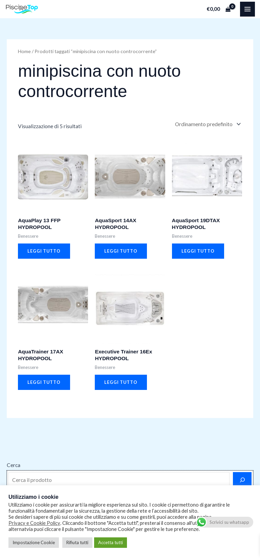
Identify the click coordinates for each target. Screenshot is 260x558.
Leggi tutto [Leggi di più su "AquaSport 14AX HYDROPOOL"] (120, 251)
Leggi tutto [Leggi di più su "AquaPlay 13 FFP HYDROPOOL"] (44, 251)
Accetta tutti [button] (110, 542)
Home (24, 51)
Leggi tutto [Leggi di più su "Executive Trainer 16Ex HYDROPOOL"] (120, 382)
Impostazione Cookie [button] (34, 542)
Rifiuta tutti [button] (77, 542)
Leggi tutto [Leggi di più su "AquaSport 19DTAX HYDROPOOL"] (198, 251)
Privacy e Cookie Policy (34, 523)
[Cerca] (242, 480)
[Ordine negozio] (207, 124)
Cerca (13, 465)
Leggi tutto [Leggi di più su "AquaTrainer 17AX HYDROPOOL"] (44, 382)
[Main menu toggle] (247, 9)
